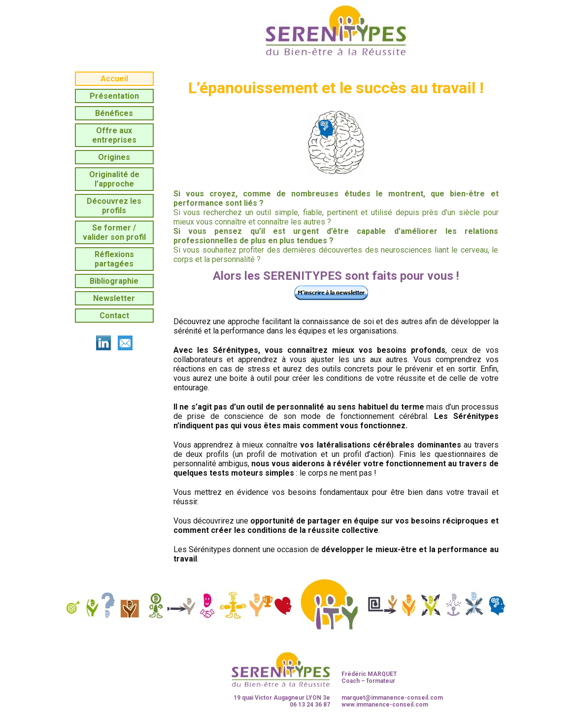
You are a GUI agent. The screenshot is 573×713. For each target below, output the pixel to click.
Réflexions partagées (114, 259)
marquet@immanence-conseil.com (392, 697)
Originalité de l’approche (114, 179)
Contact (114, 315)
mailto (125, 343)
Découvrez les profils (114, 205)
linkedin (103, 343)
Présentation (114, 96)
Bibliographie (114, 281)
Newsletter (114, 298)
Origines (114, 157)
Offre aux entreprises (114, 135)
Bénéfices (114, 113)
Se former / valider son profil (114, 232)
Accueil (114, 78)
